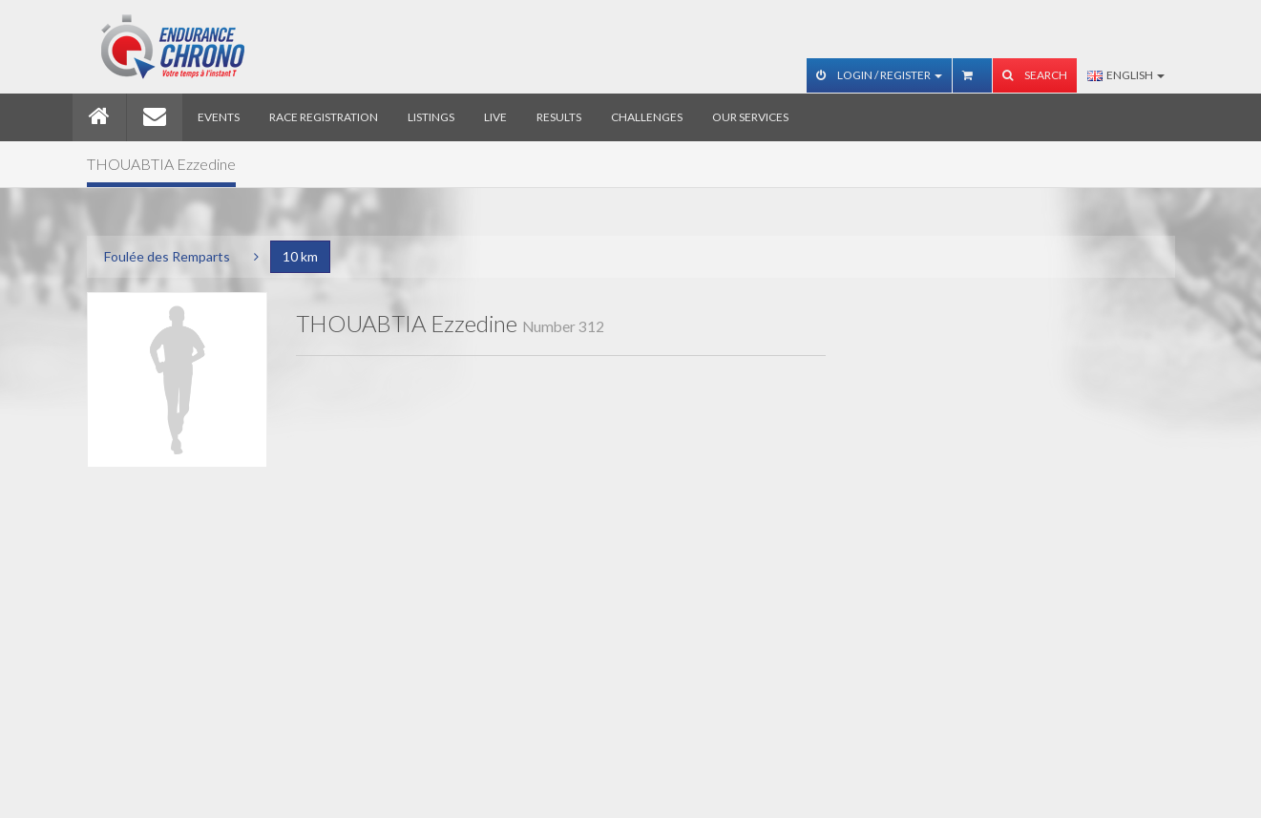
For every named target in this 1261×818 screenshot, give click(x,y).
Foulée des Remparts (167, 256)
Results (558, 117)
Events (219, 117)
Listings (431, 117)
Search (1034, 75)
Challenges (647, 117)
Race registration (323, 117)
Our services (750, 117)
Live (495, 117)
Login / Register (879, 75)
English (1126, 75)
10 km (300, 256)
